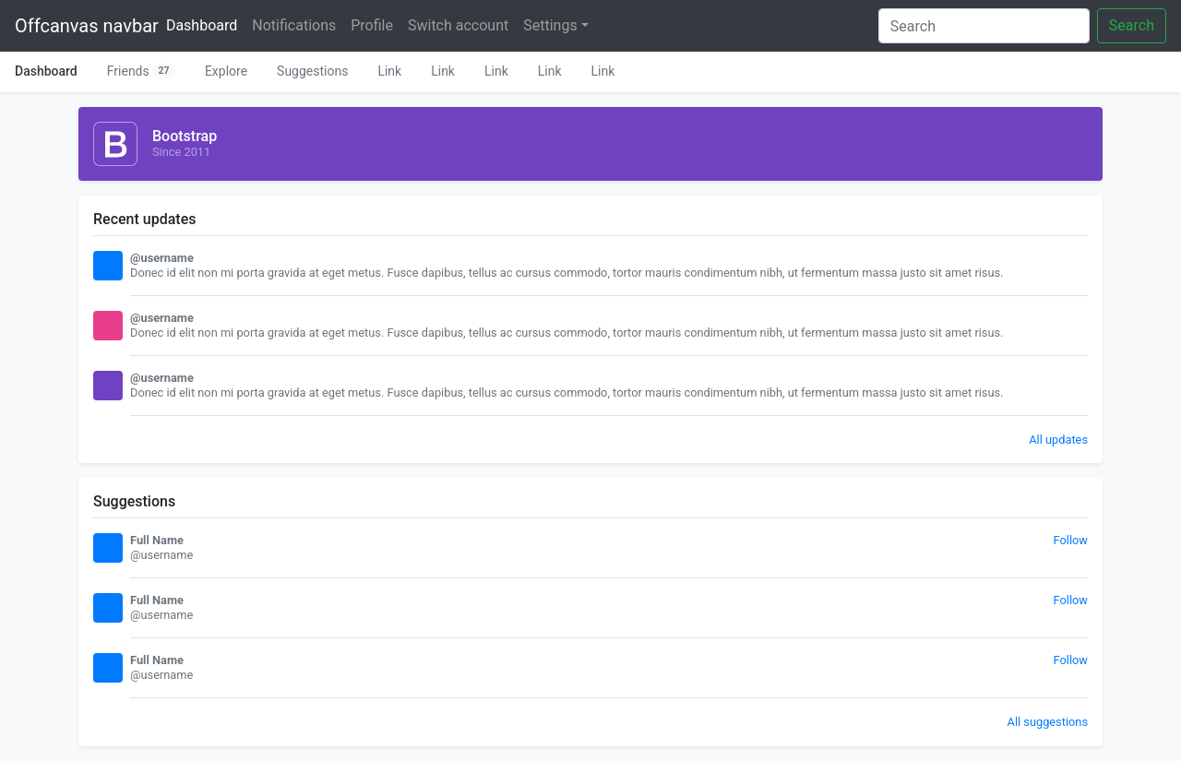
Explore (226, 71)
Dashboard (205, 24)
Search (1131, 25)
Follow (1071, 540)
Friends (141, 71)
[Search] (984, 25)
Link (389, 71)
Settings (550, 25)
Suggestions (312, 71)
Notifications (294, 25)
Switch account (458, 25)
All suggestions (1048, 722)
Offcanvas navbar (87, 26)
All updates (1058, 439)
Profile (372, 25)
